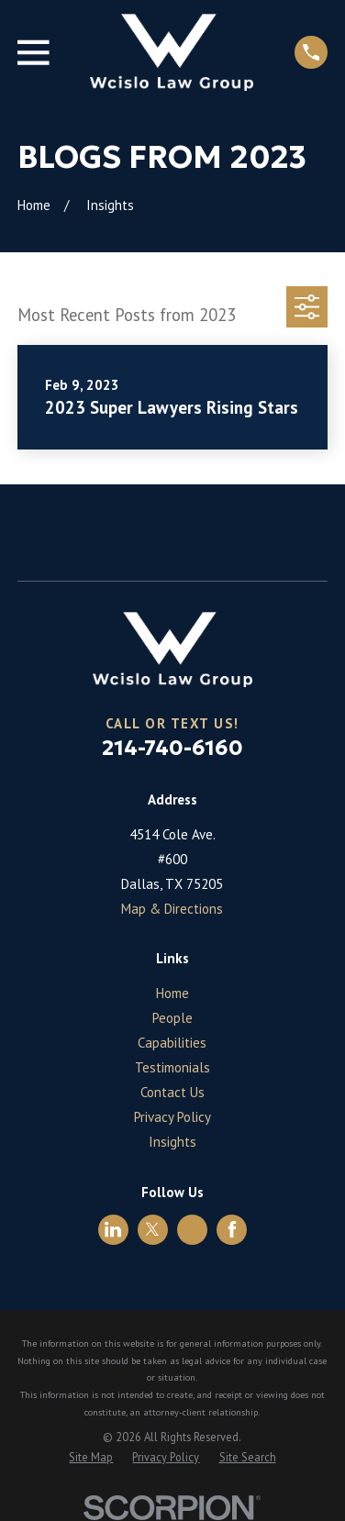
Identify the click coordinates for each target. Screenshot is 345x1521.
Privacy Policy (172, 1117)
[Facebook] (232, 1229)
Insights (172, 1141)
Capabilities (172, 1042)
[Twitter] (152, 1229)
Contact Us (172, 1092)
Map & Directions (172, 908)
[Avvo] (192, 1229)
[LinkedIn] (113, 1229)
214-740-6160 (172, 747)
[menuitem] (91, 1457)
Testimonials (172, 1067)
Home (172, 993)
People (172, 1018)
